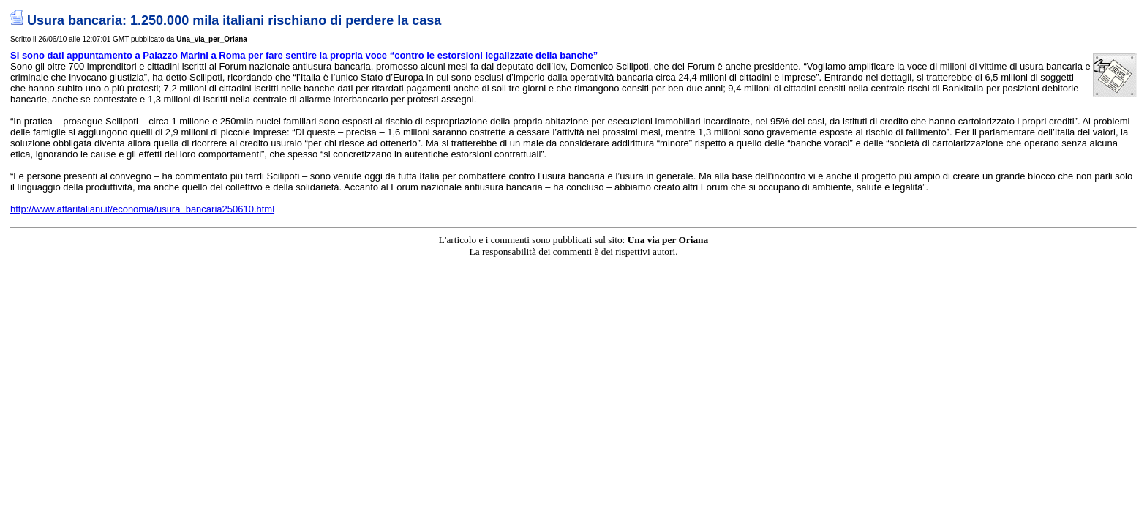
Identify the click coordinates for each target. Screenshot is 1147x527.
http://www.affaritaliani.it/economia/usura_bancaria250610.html (142, 208)
